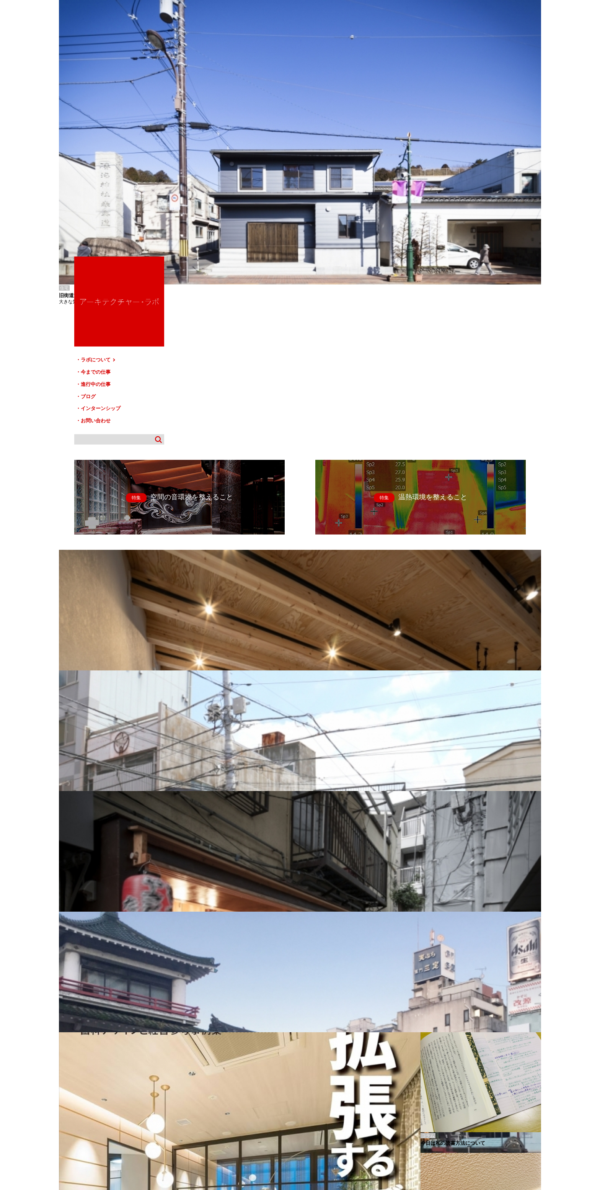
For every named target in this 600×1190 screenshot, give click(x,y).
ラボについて (460, 118)
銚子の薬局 (68, 1073)
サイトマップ (302, 1109)
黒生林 (64, 1078)
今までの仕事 (457, 129)
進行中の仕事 (457, 139)
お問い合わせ (457, 172)
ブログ (449, 151)
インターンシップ (462, 161)
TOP (532, 1106)
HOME (70, 1109)
